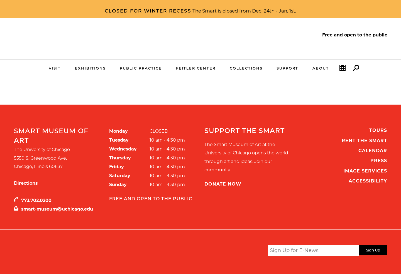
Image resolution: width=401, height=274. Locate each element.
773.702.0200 (36, 200)
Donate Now (222, 184)
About (320, 68)
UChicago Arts (67, 251)
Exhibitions (90, 68)
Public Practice (141, 68)
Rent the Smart (364, 140)
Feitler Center (196, 68)
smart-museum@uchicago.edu (57, 209)
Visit (55, 68)
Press (378, 160)
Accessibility (368, 181)
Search (356, 69)
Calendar (342, 69)
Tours (378, 130)
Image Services (365, 171)
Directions (26, 183)
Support (287, 68)
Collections (246, 68)
